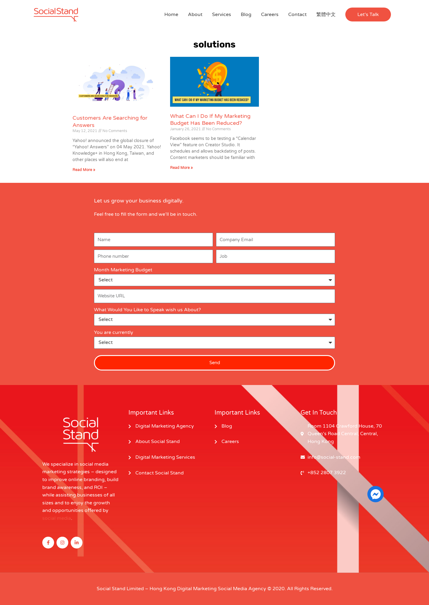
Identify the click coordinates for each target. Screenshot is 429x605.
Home (171, 14)
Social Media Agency (242, 589)
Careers (270, 14)
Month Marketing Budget (123, 270)
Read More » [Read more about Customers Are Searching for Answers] (84, 170)
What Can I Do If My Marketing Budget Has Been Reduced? (210, 119)
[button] (368, 14)
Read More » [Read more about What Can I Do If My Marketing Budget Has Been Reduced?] (181, 168)
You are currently (113, 332)
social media (56, 518)
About (195, 14)
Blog (246, 14)
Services (221, 14)
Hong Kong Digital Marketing (183, 589)
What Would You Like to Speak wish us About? (147, 310)
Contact (297, 14)
